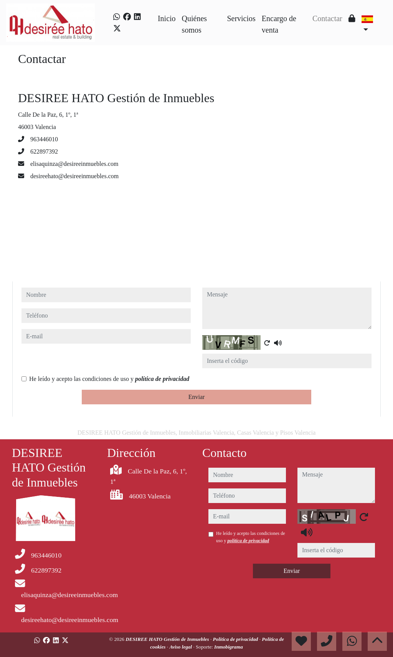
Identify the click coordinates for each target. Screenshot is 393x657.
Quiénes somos (194, 24)
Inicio (167, 18)
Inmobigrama (228, 647)
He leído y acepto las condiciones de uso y (109, 379)
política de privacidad (162, 379)
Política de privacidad (236, 639)
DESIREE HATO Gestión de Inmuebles (167, 639)
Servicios (241, 18)
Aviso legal (181, 647)
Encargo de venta (279, 24)
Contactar (327, 18)
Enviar (196, 397)
